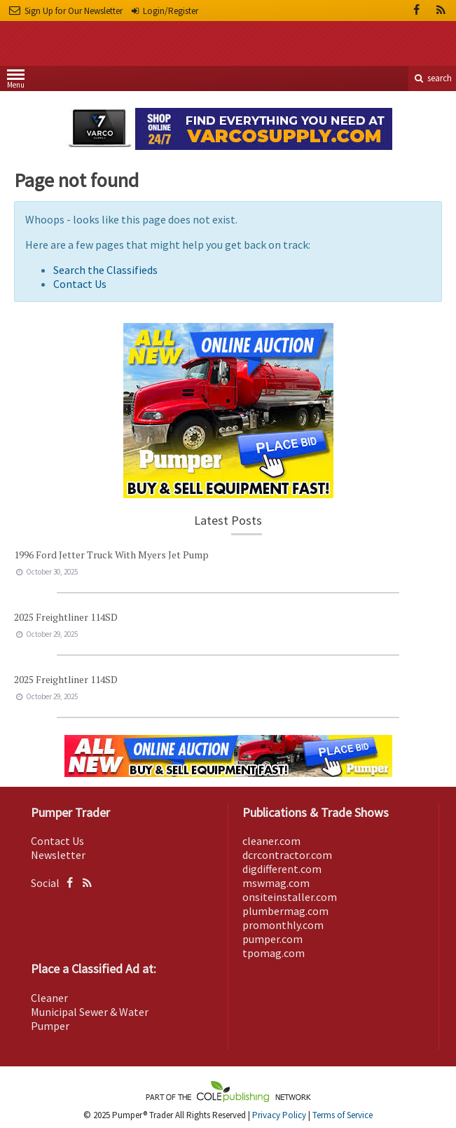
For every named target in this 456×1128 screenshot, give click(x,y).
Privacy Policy (279, 1115)
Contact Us (79, 284)
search (432, 78)
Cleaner (49, 998)
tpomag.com (273, 953)
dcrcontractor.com (287, 855)
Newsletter (58, 855)
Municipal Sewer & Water (89, 1012)
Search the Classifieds (105, 270)
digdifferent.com (282, 869)
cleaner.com (271, 841)
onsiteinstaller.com (289, 897)
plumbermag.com (285, 911)
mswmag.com (276, 883)
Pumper (50, 1026)
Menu (16, 82)
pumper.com (272, 939)
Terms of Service (342, 1115)
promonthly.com (283, 925)
